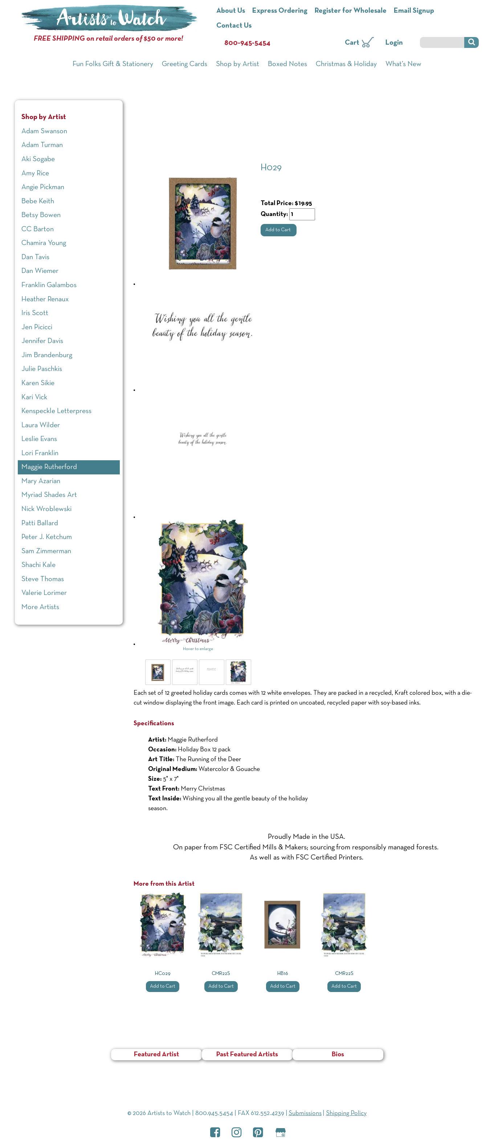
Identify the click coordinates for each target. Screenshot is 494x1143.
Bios (338, 1055)
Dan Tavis (35, 257)
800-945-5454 (247, 43)
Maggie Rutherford (216, 116)
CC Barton (37, 229)
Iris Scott (34, 313)
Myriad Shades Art (49, 495)
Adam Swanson (44, 131)
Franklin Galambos (49, 285)
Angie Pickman (42, 187)
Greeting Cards (184, 64)
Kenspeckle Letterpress (56, 411)
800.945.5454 (214, 1113)
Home (143, 98)
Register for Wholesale (351, 11)
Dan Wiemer (39, 271)
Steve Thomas (42, 579)
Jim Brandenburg (46, 355)
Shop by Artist (237, 64)
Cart (352, 43)
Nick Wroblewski (46, 509)
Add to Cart (278, 230)
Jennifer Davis (42, 341)
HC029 (163, 973)
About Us (230, 11)
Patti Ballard (39, 523)
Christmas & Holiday (346, 64)
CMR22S (221, 973)
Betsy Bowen (41, 215)
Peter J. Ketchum (46, 537)
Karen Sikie (37, 383)
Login (394, 43)
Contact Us (234, 26)
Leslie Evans (39, 439)
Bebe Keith (37, 201)
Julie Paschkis (41, 369)
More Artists (40, 607)
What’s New (403, 64)
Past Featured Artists (247, 1055)
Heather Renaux (45, 299)
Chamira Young (43, 243)
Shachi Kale (38, 565)
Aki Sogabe (38, 159)
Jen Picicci (36, 327)
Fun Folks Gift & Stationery (113, 64)
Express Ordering (279, 11)
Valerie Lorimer (44, 593)
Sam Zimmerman (46, 551)
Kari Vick (34, 397)
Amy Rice (35, 173)
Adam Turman (42, 145)
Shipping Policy (346, 1113)
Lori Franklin (39, 453)
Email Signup (414, 11)
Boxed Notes (287, 64)
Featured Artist (156, 1055)
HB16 (282, 973)
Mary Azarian (40, 481)
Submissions (305, 1113)
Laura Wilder (40, 425)
